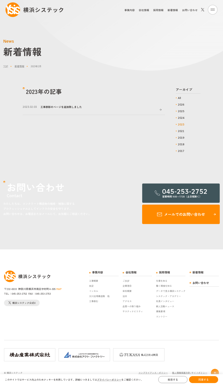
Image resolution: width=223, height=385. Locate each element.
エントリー (161, 316)
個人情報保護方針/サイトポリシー (189, 372)
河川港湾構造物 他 (99, 296)
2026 (181, 104)
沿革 (125, 296)
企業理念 (127, 285)
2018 (181, 144)
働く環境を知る (164, 285)
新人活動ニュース (165, 306)
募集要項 (160, 311)
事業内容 (129, 10)
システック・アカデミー (168, 296)
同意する (203, 379)
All (179, 98)
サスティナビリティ (133, 311)
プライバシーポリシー (109, 379)
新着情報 (173, 10)
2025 (181, 111)
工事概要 (93, 280)
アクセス (127, 301)
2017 (181, 151)
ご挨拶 (126, 280)
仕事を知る (161, 280)
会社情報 (144, 10)
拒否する (173, 379)
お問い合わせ (190, 10)
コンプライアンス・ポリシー (153, 372)
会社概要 (127, 291)
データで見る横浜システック (170, 291)
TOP (5, 66)
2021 (181, 131)
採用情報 (158, 10)
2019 (181, 137)
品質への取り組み (132, 306)
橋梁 (91, 285)
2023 (181, 124)
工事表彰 (93, 301)
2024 (181, 117)
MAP (59, 289)
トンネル (93, 291)
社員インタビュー (165, 301)
